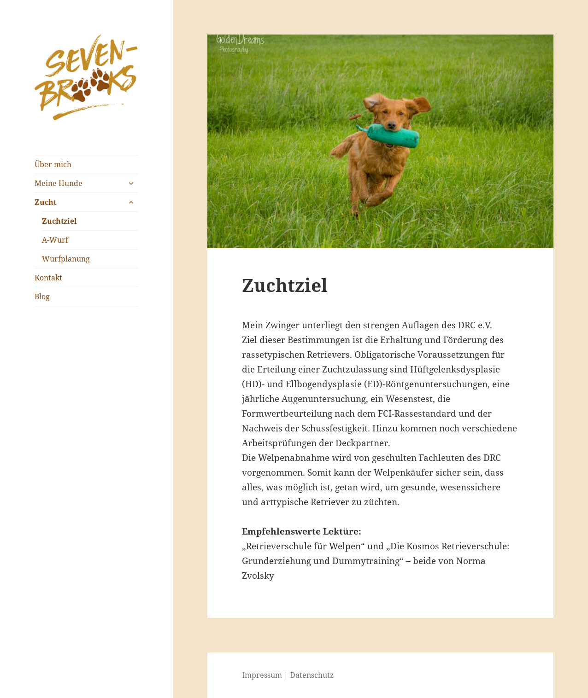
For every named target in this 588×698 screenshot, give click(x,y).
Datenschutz (312, 675)
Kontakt (48, 278)
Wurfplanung (66, 259)
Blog (42, 296)
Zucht (45, 202)
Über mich (53, 164)
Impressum (262, 675)
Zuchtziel (59, 221)
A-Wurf (55, 240)
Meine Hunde (58, 183)
